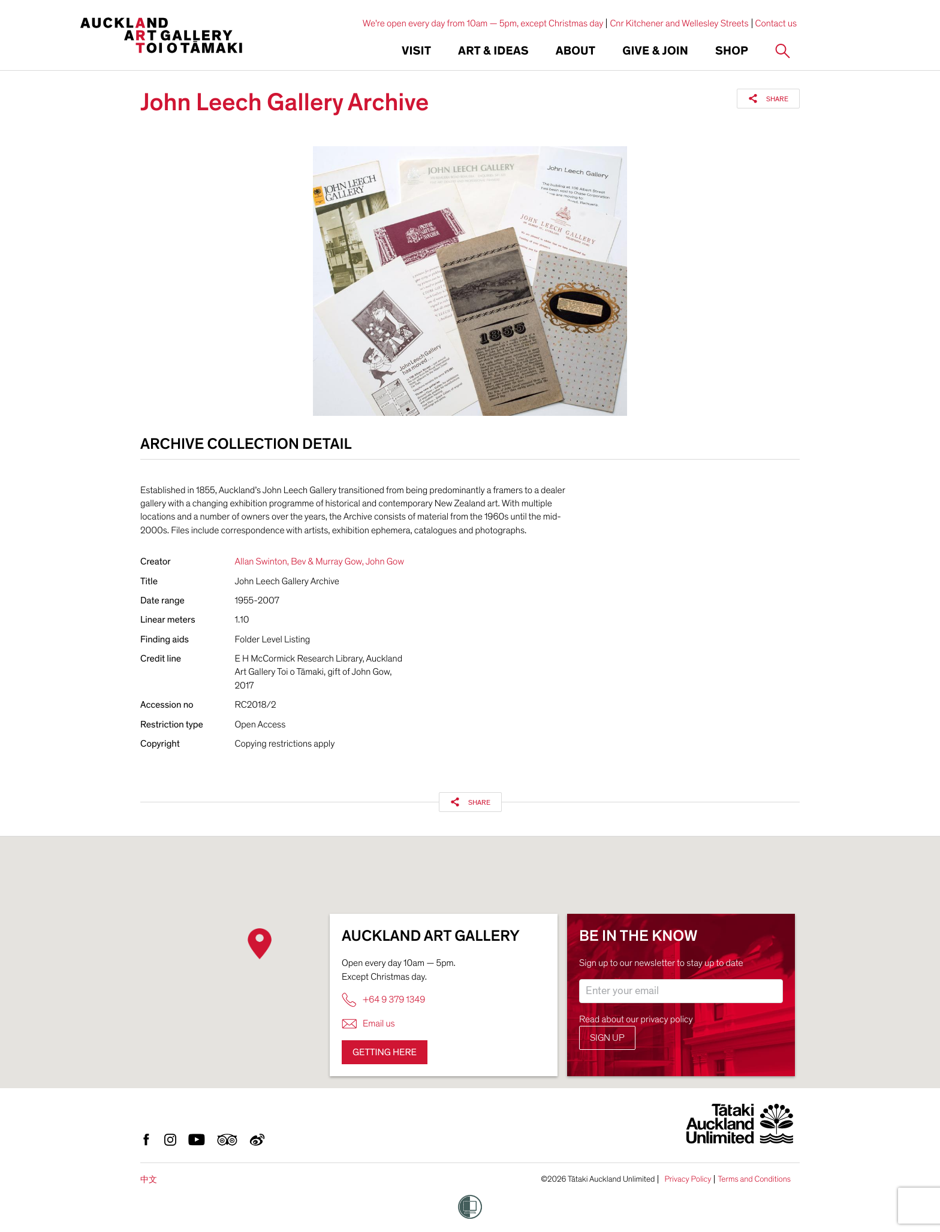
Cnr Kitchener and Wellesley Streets (679, 23)
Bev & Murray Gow (326, 561)
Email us (368, 1023)
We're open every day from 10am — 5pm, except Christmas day (483, 23)
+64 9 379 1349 (383, 999)
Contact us (776, 23)
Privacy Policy (687, 1179)
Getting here (384, 1052)
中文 (148, 1179)
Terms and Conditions (754, 1179)
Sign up (607, 1037)
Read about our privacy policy (636, 1019)
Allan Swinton (261, 561)
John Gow (385, 561)
